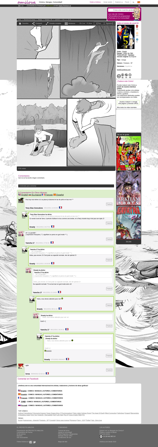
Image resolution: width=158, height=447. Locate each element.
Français (47, 195)
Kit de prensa (21, 434)
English (23, 195)
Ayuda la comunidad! (65, 432)
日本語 (22, 402)
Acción (20, 420)
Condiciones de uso (64, 437)
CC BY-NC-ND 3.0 (107, 436)
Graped (127, 413)
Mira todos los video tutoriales (127, 107)
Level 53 (57, 19)
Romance (73, 420)
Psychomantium (67, 413)
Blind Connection (111, 413)
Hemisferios (28, 413)
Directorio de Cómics (29, 19)
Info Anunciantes (22, 437)
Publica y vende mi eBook (108, 432)
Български (35, 195)
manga (40, 19)
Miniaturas (71, 23)
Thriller (88, 420)
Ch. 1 (63, 19)
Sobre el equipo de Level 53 (127, 23)
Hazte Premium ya (65, 6)
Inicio (19, 19)
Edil (54, 415)
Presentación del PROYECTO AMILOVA (30, 430)
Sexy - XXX (81, 420)
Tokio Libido (77, 413)
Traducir (109, 204)
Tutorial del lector (63, 430)
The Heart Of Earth (98, 413)
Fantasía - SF (48, 19)
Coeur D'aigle (73, 415)
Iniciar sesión (108, 2)
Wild (80, 415)
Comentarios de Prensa (24, 432)
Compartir (39, 23)
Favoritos (25, 23)
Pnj (83, 415)
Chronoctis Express (39, 413)
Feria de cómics (104, 434)
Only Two (34, 415)
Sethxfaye (120, 413)
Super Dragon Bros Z (54, 413)
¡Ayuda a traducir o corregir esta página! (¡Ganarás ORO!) (128, 102)
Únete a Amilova (95, 2)
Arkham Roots (86, 413)
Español (58, 195)
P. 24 (69, 19)
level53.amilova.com (123, 70)
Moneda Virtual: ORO (65, 436)
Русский (22, 405)
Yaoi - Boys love (96, 420)
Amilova (20, 413)
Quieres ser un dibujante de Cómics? (111, 430)
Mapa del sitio (62, 442)
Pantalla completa (55, 23)
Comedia (52, 420)
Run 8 (66, 415)
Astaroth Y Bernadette (45, 415)
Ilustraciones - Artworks (31, 420)
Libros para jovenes (62, 420)
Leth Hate (60, 415)
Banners (19, 436)
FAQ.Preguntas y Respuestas (68, 434)
